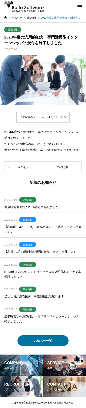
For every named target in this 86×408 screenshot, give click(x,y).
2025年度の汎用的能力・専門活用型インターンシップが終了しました (41, 319)
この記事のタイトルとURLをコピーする (43, 117)
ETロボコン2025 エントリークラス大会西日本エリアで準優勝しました (42, 274)
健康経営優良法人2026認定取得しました (31, 207)
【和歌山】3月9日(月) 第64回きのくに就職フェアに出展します (42, 229)
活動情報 (12, 29)
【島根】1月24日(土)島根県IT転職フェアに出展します (40, 251)
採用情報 (27, 220)
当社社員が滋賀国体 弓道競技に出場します (34, 296)
